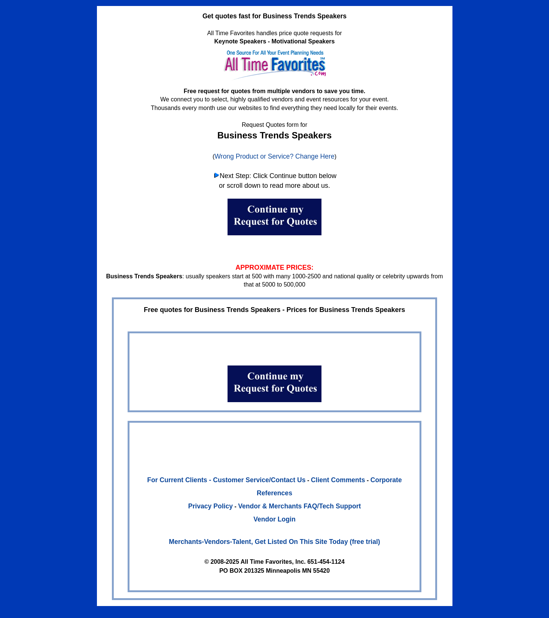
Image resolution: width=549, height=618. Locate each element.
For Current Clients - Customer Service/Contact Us (226, 480)
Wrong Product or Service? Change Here (274, 156)
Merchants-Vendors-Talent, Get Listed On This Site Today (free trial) (274, 541)
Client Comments (338, 480)
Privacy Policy (210, 506)
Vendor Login (274, 519)
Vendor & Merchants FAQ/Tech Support (299, 506)
